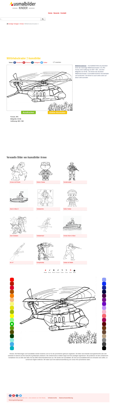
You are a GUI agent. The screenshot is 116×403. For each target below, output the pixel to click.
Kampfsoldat (40, 262)
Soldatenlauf (40, 236)
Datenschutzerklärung (66, 398)
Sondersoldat (67, 182)
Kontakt (63, 13)
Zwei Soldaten (14, 236)
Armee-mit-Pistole (15, 182)
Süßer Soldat (67, 209)
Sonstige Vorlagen (13, 24)
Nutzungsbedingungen (16, 400)
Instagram (37, 62)
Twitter (45, 62)
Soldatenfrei (40, 209)
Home (50, 13)
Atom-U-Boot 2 (14, 209)
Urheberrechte (52, 398)
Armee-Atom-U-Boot (69, 236)
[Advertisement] (58, 42)
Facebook (19, 62)
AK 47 (12, 262)
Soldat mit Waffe (68, 262)
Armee (22, 24)
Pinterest (28, 62)
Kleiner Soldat (41, 182)
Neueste (56, 13)
